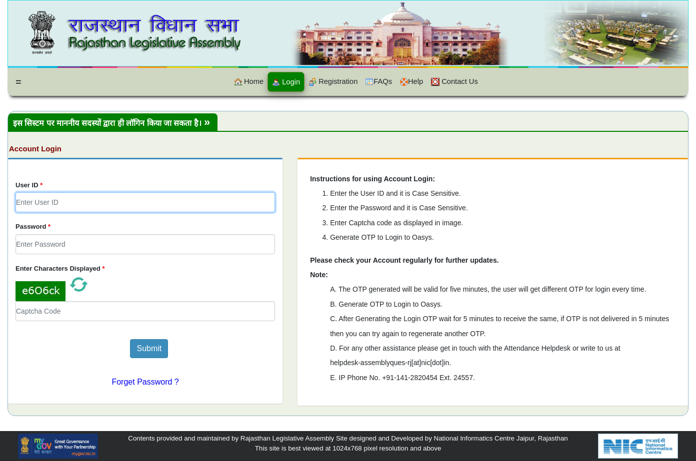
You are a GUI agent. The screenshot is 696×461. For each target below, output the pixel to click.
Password (33, 226)
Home (249, 81)
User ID (29, 185)
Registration (333, 81)
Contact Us (454, 81)
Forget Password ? (145, 382)
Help (411, 81)
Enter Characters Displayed (60, 268)
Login (286, 82)
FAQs (379, 81)
